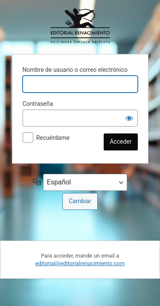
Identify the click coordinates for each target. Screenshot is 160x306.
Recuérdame (53, 137)
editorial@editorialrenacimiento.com (80, 263)
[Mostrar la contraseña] (129, 118)
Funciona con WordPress (80, 26)
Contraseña (38, 103)
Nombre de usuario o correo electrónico (75, 69)
